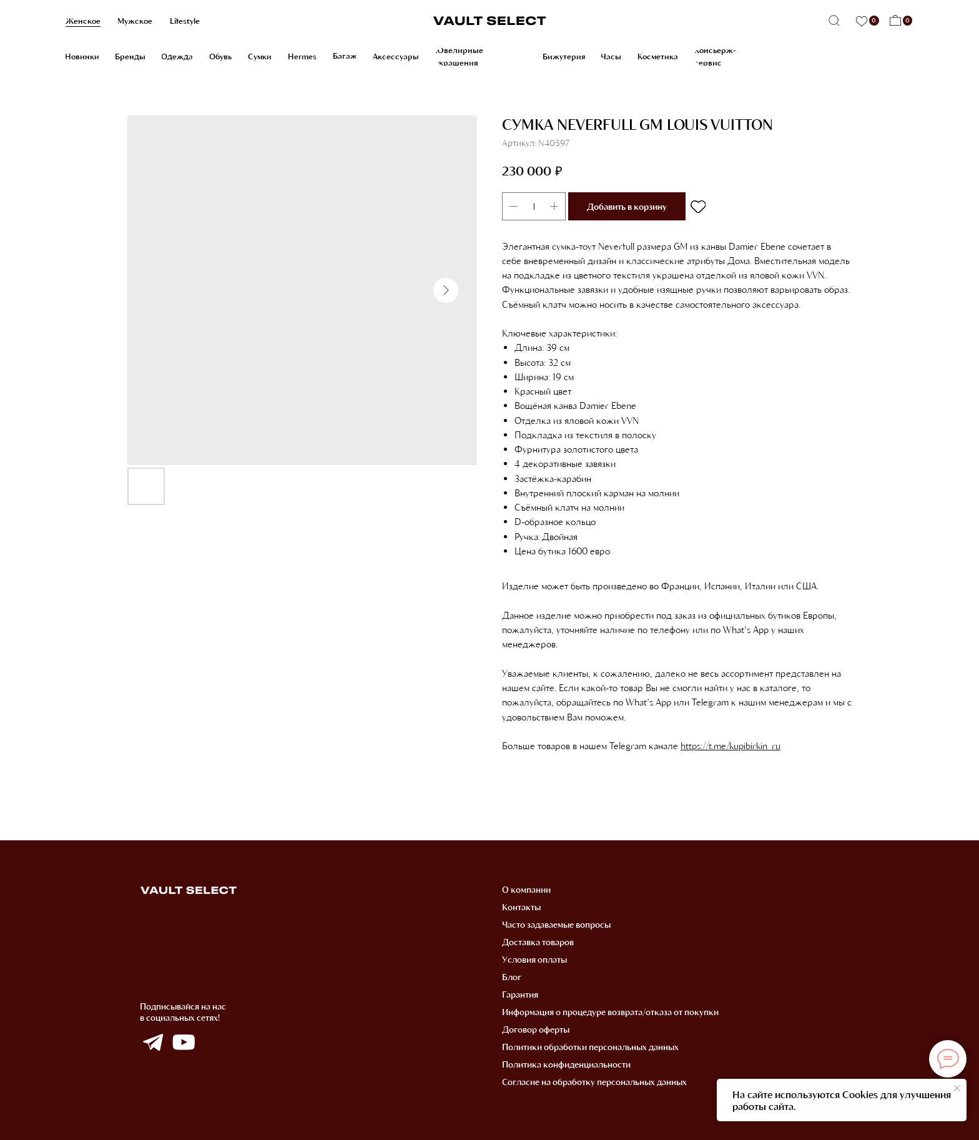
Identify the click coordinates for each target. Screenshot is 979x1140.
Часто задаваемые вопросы (556, 924)
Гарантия (520, 994)
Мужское (134, 21)
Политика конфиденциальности (566, 1064)
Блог (511, 976)
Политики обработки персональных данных (590, 1046)
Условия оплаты (534, 959)
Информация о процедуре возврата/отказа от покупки (610, 1011)
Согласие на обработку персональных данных (594, 1081)
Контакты (521, 907)
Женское (83, 21)
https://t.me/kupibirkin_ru (730, 745)
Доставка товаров (538, 941)
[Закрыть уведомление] (957, 1088)
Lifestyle (185, 21)
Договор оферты (535, 1029)
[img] (152, 1043)
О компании (526, 889)
